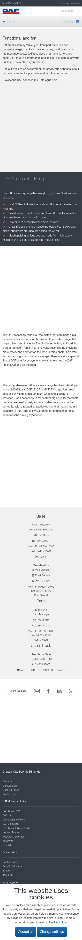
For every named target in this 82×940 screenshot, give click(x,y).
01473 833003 (42, 664)
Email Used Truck (43, 659)
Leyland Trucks (11, 832)
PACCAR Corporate (13, 837)
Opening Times (11, 790)
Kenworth (8, 841)
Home (9, 21)
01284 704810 (42, 625)
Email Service (42, 575)
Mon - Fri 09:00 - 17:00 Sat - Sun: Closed (42, 670)
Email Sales (42, 535)
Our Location (10, 786)
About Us (7, 781)
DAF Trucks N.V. (11, 811)
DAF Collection (75, 3)
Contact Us (9, 794)
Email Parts (42, 620)
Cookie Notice (58, 922)
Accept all (25, 932)
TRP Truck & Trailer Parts (16, 828)
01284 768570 (12, 3)
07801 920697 (42, 541)
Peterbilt (7, 845)
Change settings (52, 932)
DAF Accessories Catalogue (34, 80)
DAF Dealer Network (14, 820)
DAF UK (7, 815)
